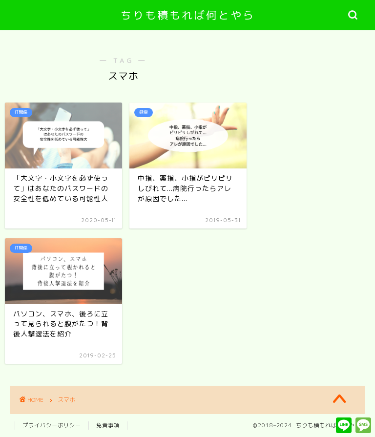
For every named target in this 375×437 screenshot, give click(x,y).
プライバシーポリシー (51, 425)
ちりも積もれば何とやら (188, 14)
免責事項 (108, 425)
